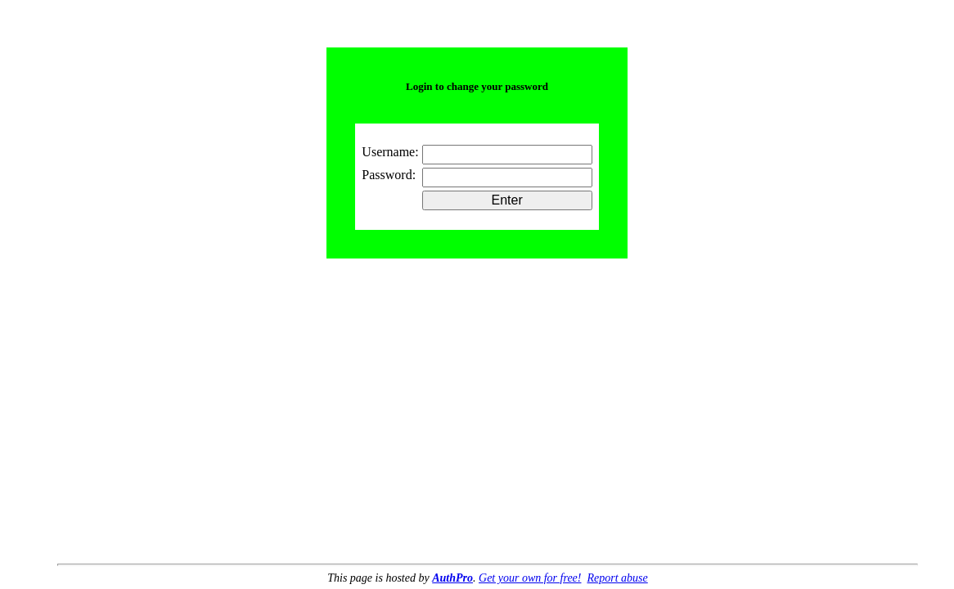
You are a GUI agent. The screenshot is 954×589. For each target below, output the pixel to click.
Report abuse (617, 578)
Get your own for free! (530, 578)
